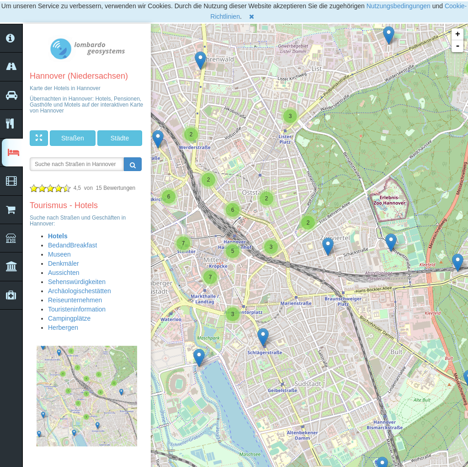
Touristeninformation (77, 309)
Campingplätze (69, 318)
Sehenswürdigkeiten (77, 281)
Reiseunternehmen (75, 300)
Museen (59, 254)
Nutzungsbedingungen (399, 6)
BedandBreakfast (72, 245)
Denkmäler (63, 263)
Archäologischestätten (79, 291)
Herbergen (63, 327)
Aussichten (63, 272)
